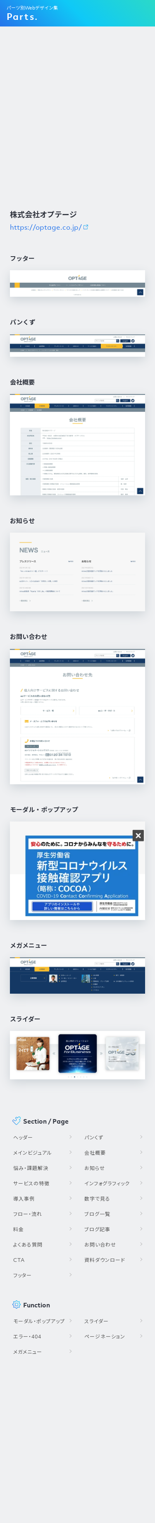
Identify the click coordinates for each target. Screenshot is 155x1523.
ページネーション (104, 1336)
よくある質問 (28, 1244)
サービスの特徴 (31, 1183)
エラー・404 (27, 1336)
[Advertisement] (77, 117)
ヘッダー (23, 1137)
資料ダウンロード (104, 1260)
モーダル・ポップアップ (39, 1321)
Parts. (22, 16)
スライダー (96, 1321)
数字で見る (97, 1198)
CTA (19, 1260)
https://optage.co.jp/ (46, 227)
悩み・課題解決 (30, 1168)
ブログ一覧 (97, 1214)
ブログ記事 (97, 1229)
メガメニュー (27, 1351)
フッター (22, 1275)
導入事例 (24, 1198)
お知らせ (94, 1168)
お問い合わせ (100, 1244)
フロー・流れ (27, 1214)
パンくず (93, 1137)
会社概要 (95, 1152)
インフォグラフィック (107, 1183)
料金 (18, 1229)
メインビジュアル (32, 1152)
